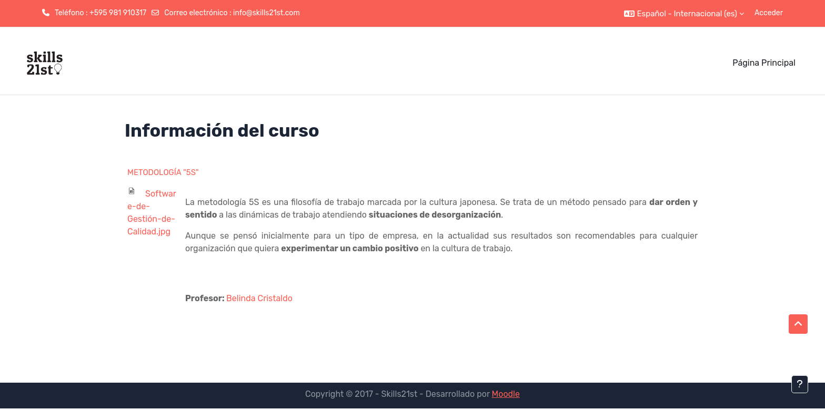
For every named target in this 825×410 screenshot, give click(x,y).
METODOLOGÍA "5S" (163, 172)
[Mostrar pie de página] (799, 384)
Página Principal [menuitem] (764, 63)
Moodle (506, 394)
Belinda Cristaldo (259, 298)
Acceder (768, 12)
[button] (684, 13)
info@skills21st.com (266, 12)
